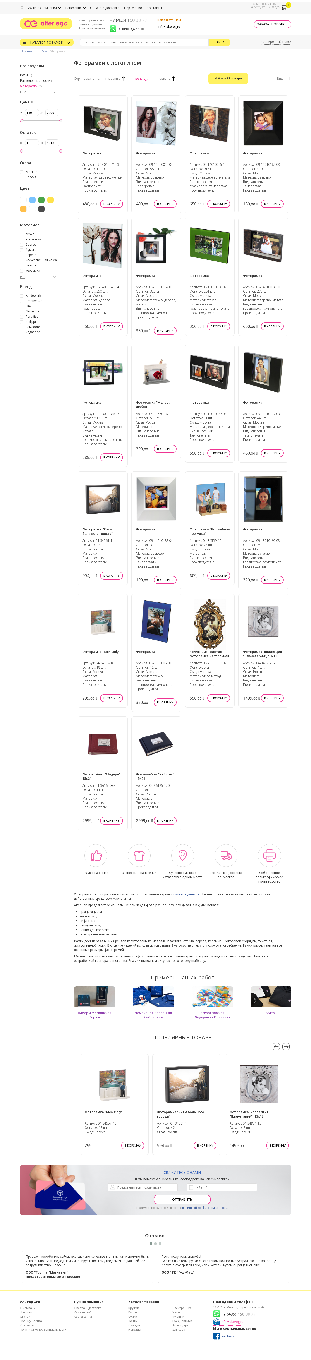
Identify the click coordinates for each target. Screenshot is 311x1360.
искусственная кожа (41, 260)
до (42, 112)
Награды (134, 1329)
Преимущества (31, 1321)
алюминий (33, 239)
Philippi (31, 322)
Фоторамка (92, 153)
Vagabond (33, 332)
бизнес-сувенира (186, 894)
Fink (28, 306)
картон (31, 265)
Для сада (178, 1329)
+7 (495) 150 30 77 (128, 20)
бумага (31, 250)
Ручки (132, 1312)
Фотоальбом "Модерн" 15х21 (101, 776)
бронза (31, 244)
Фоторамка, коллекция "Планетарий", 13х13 (262, 654)
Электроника (182, 1308)
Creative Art (34, 301)
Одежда (134, 1325)
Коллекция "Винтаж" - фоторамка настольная (209, 654)
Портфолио (133, 8)
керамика (33, 271)
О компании (47, 8)
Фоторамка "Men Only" (101, 652)
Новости (26, 1312)
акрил (30, 234)
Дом (45, 51)
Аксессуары (180, 1325)
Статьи (25, 1316)
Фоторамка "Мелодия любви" (154, 404)
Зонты (133, 1321)
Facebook (227, 1336)
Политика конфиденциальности (43, 1329)
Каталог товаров (47, 42)
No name (32, 311)
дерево (31, 255)
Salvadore (33, 327)
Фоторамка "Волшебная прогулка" (210, 531)
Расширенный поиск (276, 41)
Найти (219, 42)
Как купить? (82, 1312)
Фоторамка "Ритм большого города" (97, 531)
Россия (31, 177)
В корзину (111, 204)
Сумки (132, 1316)
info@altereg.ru (169, 26)
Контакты (154, 8)
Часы (176, 1312)
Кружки (133, 1308)
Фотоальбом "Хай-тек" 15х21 (155, 776)
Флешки (178, 1316)
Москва (31, 172)
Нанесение (73, 8)
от (21, 112)
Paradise (32, 316)
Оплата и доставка (105, 8)
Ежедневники (182, 1321)
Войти (31, 8)
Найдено (228, 78)
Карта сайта (83, 1316)
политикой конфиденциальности (204, 1208)
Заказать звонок (272, 24)
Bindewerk (33, 296)
